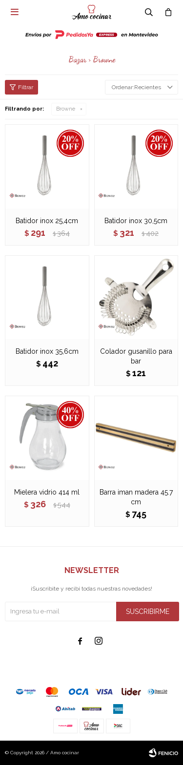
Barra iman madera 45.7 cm (136, 497)
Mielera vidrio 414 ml (47, 492)
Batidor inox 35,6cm (47, 351)
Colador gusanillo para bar (136, 356)
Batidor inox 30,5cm (135, 221)
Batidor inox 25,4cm (47, 221)
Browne (65, 109)
